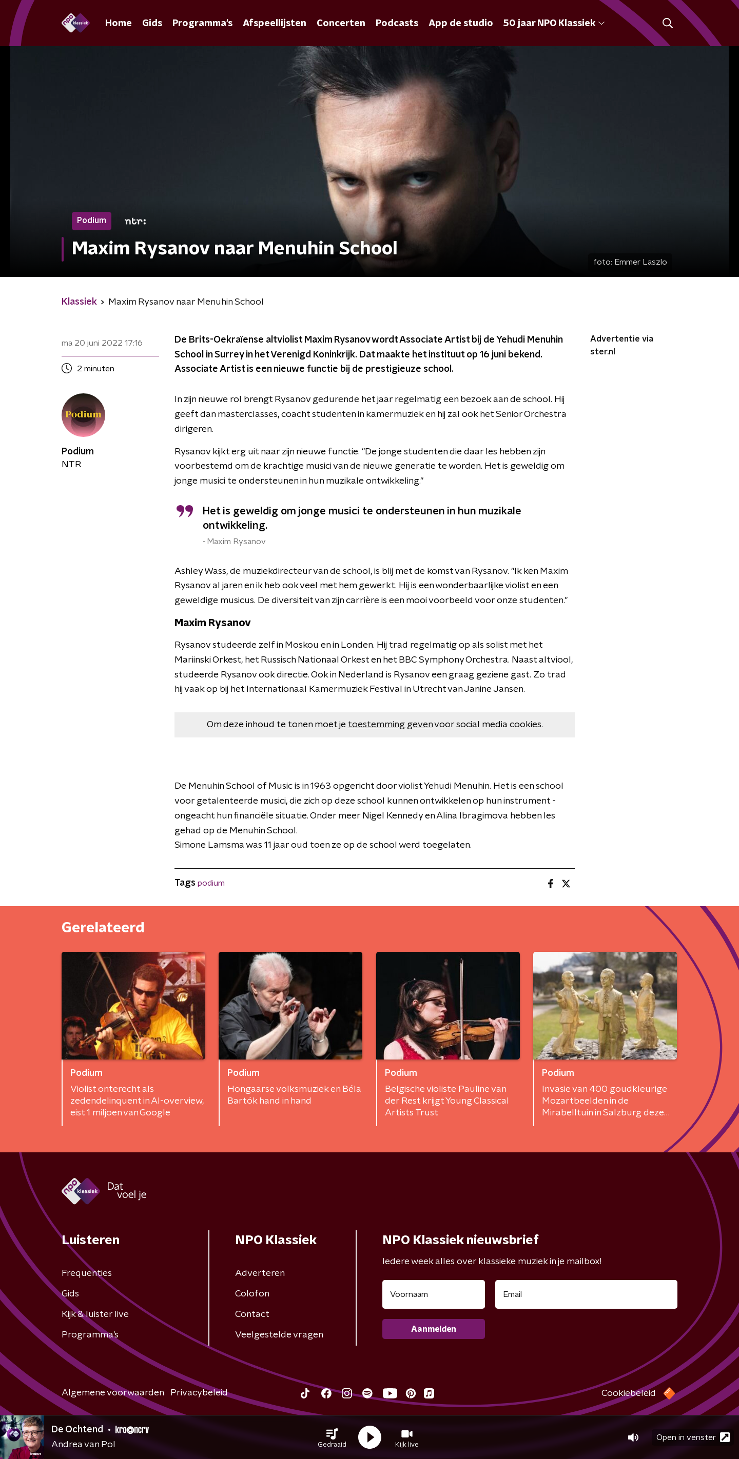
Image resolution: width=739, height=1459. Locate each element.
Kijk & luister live (95, 1314)
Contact (252, 1314)
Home (118, 23)
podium (211, 883)
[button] (332, 1437)
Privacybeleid (199, 1392)
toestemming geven (390, 724)
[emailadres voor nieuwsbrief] (586, 1294)
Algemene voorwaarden (113, 1392)
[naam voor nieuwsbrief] (433, 1294)
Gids (152, 23)
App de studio (461, 23)
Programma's (202, 23)
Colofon (252, 1293)
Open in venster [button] (693, 1437)
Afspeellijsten (274, 23)
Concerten (341, 23)
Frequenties (87, 1273)
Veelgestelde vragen (279, 1335)
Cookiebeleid (628, 1393)
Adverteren (260, 1273)
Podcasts (397, 23)
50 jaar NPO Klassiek (554, 23)
